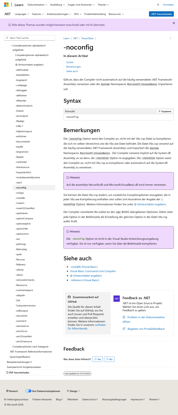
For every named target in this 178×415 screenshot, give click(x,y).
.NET (75, 38)
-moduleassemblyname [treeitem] (27, 177)
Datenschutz (89, 399)
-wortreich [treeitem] (20, 321)
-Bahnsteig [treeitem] (21, 249)
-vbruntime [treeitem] (21, 315)
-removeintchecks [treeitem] (24, 279)
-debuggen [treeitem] (21, 90)
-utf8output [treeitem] (21, 310)
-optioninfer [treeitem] (21, 228)
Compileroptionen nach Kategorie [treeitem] (30, 346)
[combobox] (29, 38)
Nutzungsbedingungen (114, 399)
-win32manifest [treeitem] (23, 336)
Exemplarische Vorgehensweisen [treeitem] (24, 367)
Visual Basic (87, 38)
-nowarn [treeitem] (19, 203)
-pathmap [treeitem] (20, 244)
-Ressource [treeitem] (21, 285)
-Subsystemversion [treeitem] (25, 305)
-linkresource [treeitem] (22, 167)
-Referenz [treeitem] (20, 264)
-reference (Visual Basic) (84, 280)
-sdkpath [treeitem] (20, 295)
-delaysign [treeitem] (20, 100)
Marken (153, 399)
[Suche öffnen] (158, 5)
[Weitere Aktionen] (171, 38)
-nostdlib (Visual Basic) (84, 266)
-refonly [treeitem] (19, 269)
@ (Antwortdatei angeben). (150, 204)
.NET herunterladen (161, 14)
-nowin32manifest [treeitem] (25, 208)
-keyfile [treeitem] (19, 146)
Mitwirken (72, 399)
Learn (66, 38)
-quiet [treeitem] (18, 254)
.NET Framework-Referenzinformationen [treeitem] (31, 351)
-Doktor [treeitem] (19, 110)
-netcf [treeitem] (18, 182)
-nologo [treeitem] (19, 192)
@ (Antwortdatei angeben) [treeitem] (29, 64)
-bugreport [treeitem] (21, 80)
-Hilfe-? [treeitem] (19, 126)
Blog (58, 399)
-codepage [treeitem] (21, 85)
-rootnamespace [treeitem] (24, 290)
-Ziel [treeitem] (17, 300)
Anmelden (168, 4)
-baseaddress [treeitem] (22, 74)
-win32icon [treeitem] (21, 331)
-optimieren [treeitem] (21, 213)
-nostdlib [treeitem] (20, 198)
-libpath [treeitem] (19, 156)
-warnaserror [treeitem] (22, 326)
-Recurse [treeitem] (20, 259)
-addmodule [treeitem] (21, 69)
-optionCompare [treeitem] (24, 218)
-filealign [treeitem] (19, 121)
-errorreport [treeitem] (21, 115)
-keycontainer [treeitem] (22, 141)
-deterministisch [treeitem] (24, 105)
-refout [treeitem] (19, 274)
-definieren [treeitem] (21, 95)
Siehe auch (72, 71)
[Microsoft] (6, 4)
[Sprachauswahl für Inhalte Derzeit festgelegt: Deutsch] (12, 391)
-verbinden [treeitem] (21, 162)
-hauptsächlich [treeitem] (23, 172)
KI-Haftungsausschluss (16, 399)
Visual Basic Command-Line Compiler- (93, 271)
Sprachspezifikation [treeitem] (20, 356)
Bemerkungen (73, 66)
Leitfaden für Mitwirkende (87, 326)
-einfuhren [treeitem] (20, 136)
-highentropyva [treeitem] (23, 131)
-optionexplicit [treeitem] (23, 223)
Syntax (69, 62)
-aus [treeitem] (17, 238)
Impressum (137, 399)
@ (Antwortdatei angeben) (86, 275)
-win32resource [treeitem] (23, 341)
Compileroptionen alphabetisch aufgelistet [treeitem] (31, 57)
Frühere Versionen (42, 399)
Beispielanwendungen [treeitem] (18, 362)
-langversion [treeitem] (22, 151)
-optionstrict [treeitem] (22, 233)
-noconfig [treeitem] (20, 187)
